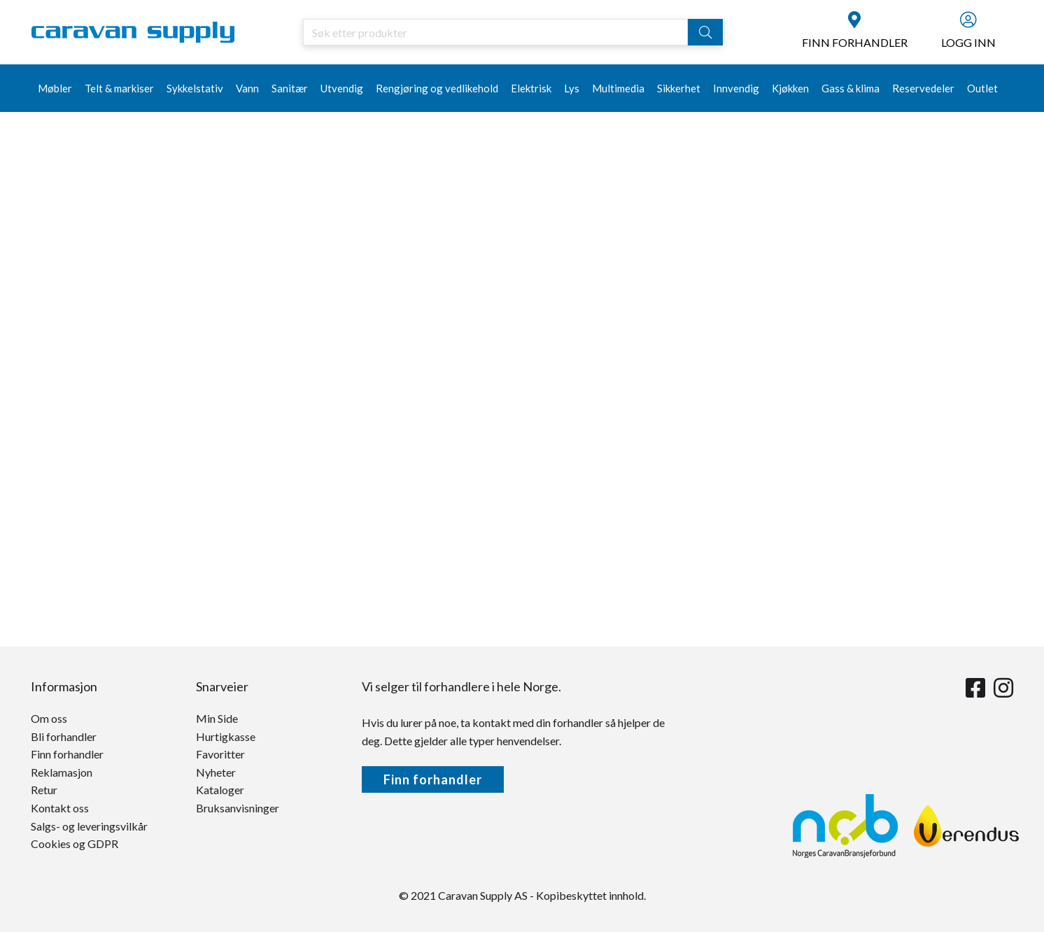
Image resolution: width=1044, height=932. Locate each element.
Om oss (49, 718)
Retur (44, 789)
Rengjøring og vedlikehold (437, 88)
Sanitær (289, 88)
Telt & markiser (119, 88)
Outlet (982, 88)
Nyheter (216, 772)
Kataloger (220, 789)
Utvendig (341, 88)
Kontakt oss (60, 807)
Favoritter (220, 754)
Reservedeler (923, 88)
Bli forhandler (64, 736)
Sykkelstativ (195, 88)
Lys (571, 88)
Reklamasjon (61, 772)
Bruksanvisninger (237, 807)
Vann (247, 88)
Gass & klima (850, 88)
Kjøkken (790, 88)
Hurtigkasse (225, 736)
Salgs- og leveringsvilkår (89, 826)
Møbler (55, 88)
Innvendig (736, 88)
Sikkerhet (678, 88)
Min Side (217, 718)
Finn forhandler (67, 754)
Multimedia (618, 88)
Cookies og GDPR (74, 843)
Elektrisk (531, 88)
